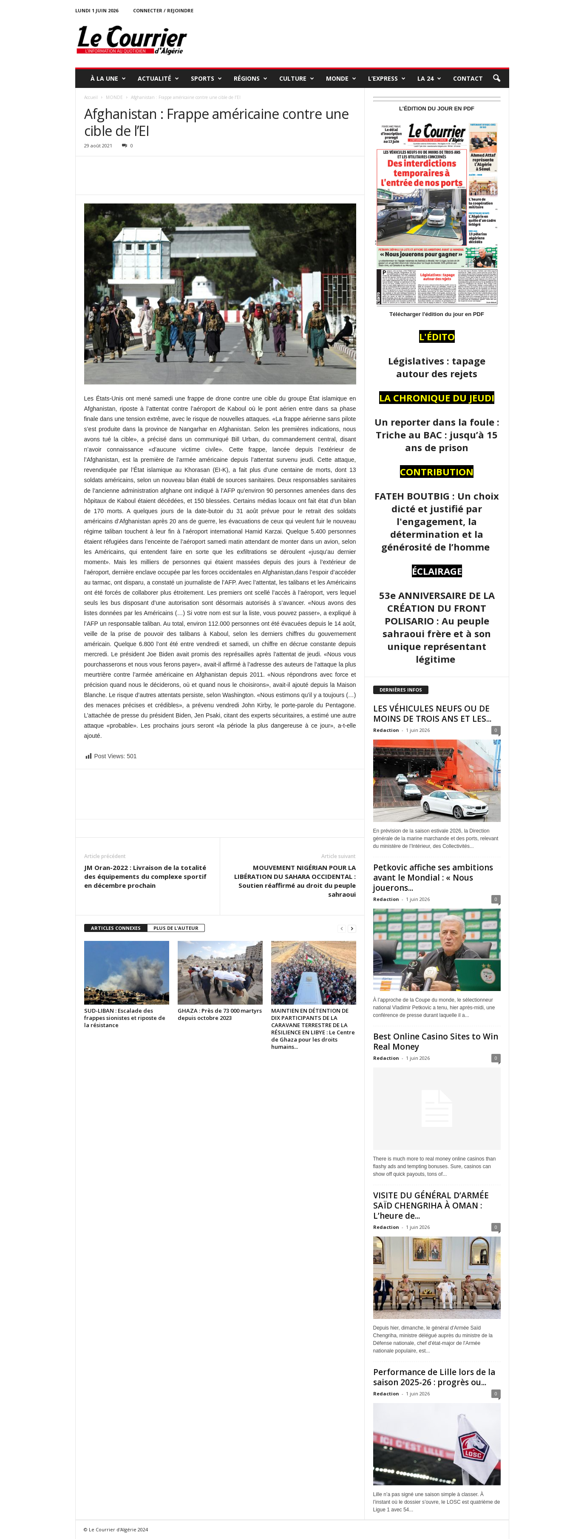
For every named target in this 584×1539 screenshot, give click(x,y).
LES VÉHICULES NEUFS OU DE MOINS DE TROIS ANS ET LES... (432, 713)
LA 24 (429, 78)
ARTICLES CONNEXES (116, 928)
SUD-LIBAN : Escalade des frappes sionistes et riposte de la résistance (124, 1018)
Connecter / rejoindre (163, 10)
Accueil (91, 97)
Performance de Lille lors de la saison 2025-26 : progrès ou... (434, 1377)
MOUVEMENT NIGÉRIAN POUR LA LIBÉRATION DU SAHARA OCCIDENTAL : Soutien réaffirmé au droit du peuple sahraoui (295, 880)
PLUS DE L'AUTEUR (175, 928)
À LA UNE (108, 78)
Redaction (386, 730)
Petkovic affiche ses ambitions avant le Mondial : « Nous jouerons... (433, 877)
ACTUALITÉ (158, 78)
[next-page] (352, 928)
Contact (468, 78)
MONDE (341, 78)
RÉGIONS (250, 78)
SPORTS (206, 78)
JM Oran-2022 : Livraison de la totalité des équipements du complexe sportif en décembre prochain (145, 876)
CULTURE (296, 78)
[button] (496, 78)
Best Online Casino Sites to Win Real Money (435, 1041)
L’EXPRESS (386, 78)
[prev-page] (341, 928)
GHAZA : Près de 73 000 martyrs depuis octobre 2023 (220, 1014)
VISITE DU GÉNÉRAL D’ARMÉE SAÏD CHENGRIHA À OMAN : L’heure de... (431, 1205)
